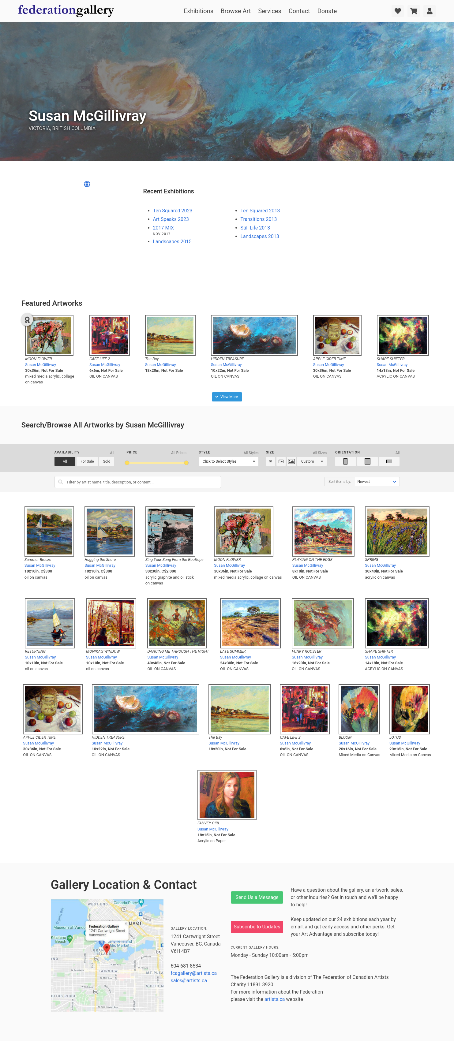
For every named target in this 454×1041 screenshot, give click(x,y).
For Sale (87, 461)
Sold (107, 461)
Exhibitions (198, 11)
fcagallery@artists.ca (194, 973)
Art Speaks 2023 (171, 219)
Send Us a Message (256, 897)
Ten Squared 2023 (173, 211)
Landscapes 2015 (172, 241)
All (65, 461)
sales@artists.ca (189, 980)
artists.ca (275, 999)
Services (269, 11)
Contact (299, 11)
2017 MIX (163, 228)
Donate (327, 11)
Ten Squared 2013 (260, 211)
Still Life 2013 (255, 228)
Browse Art (236, 11)
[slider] (127, 463)
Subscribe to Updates (257, 927)
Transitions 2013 (259, 219)
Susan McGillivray (40, 364)
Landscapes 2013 (260, 236)
